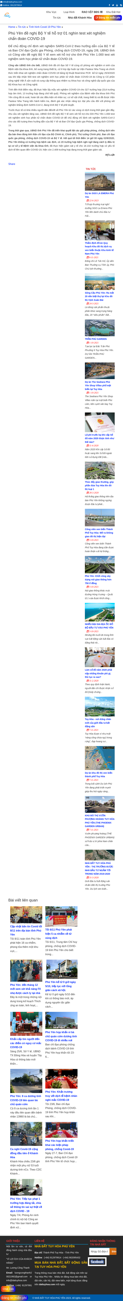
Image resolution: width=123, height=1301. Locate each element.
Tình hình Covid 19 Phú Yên (45, 27)
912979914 (55, 1257)
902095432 (74, 1257)
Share (11, 164)
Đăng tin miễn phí (108, 17)
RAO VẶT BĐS (92, 12)
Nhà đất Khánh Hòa (80, 17)
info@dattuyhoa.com (16, 1280)
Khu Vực (53, 12)
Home (11, 27)
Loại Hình (71, 12)
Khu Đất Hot (113, 12)
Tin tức (59, 17)
